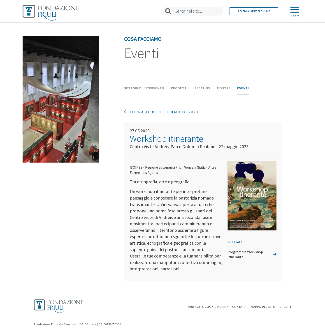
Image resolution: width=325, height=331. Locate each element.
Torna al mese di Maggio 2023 (161, 112)
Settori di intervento (144, 88)
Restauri (202, 88)
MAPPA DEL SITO (263, 307)
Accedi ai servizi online (254, 11)
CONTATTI (239, 307)
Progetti (179, 88)
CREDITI (285, 307)
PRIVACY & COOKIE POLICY (208, 307)
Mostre (223, 88)
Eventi (243, 88)
